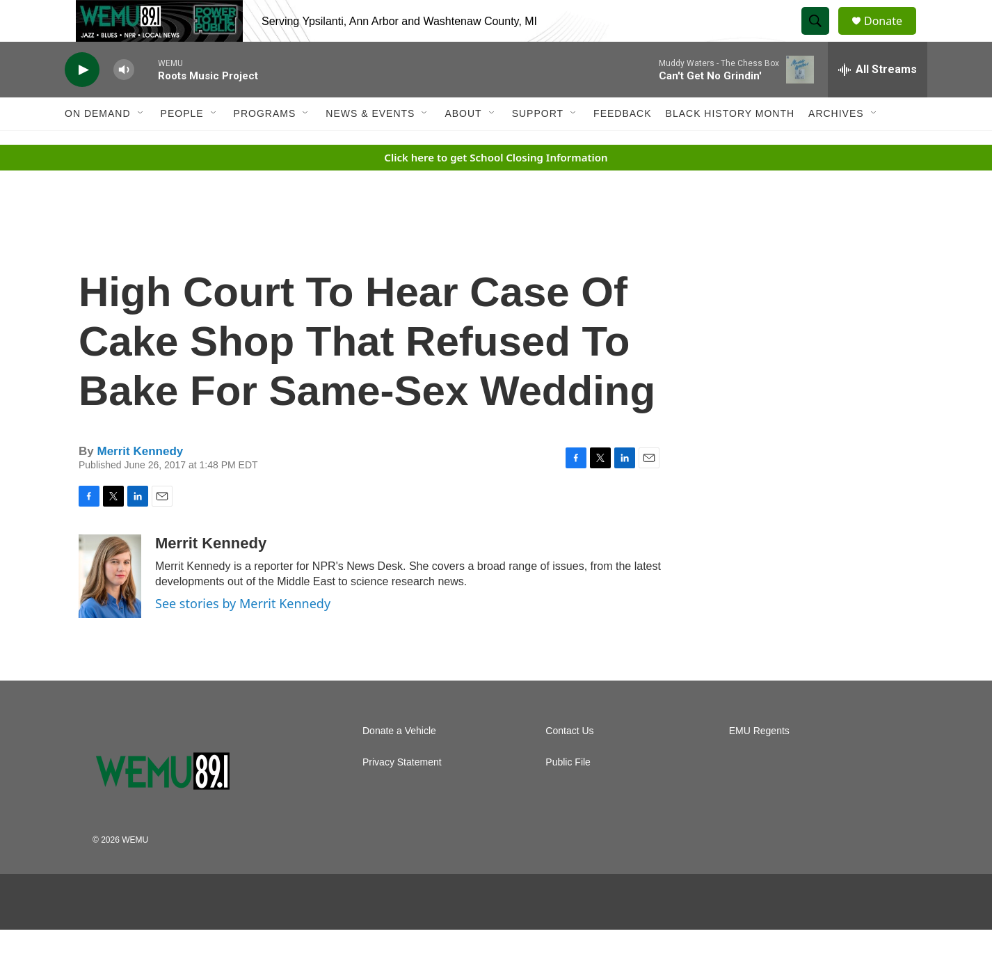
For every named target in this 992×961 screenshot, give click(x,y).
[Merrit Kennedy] (110, 607)
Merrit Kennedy (140, 482)
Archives (836, 144)
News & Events (370, 144)
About (463, 144)
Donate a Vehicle (399, 762)
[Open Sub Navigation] (141, 144)
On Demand (98, 144)
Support (537, 144)
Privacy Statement (402, 793)
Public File (568, 793)
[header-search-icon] (821, 37)
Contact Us (569, 762)
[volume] (124, 101)
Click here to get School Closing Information (495, 189)
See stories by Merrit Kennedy (242, 634)
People (182, 144)
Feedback (622, 144)
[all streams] (877, 101)
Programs (265, 144)
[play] (82, 101)
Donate (891, 36)
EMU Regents (759, 762)
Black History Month (730, 144)
